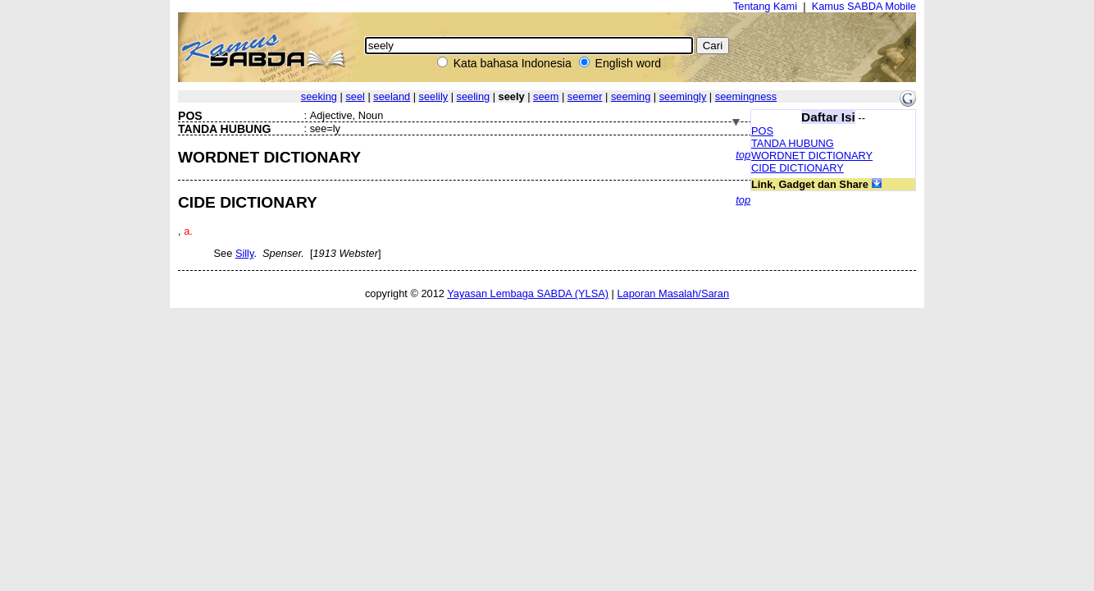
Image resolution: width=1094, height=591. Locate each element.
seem (545, 96)
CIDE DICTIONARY (797, 168)
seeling (473, 96)
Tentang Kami (765, 6)
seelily (434, 96)
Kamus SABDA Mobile (864, 6)
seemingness (746, 96)
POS (762, 131)
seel (354, 96)
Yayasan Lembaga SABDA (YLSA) (528, 293)
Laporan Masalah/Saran (673, 293)
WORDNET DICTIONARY (812, 155)
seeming (630, 96)
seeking (319, 96)
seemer (585, 96)
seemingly (683, 96)
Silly (244, 253)
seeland (391, 96)
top (743, 155)
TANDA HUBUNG (792, 143)
